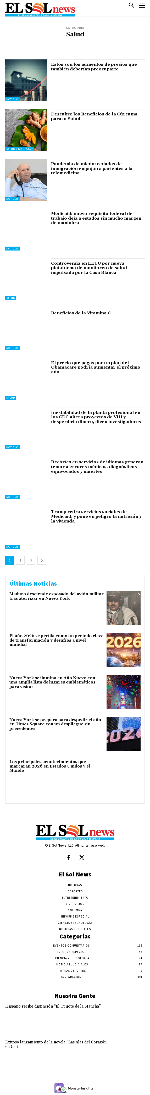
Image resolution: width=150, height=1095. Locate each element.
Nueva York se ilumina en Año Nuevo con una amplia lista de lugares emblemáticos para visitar (52, 682)
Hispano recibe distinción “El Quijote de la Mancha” (53, 1006)
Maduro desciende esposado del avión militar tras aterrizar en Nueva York (56, 596)
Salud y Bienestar (19, 149)
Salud (10, 298)
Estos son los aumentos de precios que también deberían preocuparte (94, 67)
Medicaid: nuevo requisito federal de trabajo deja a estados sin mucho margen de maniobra (96, 218)
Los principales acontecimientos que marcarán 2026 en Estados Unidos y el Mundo (49, 766)
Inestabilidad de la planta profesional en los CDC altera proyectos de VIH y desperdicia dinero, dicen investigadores (96, 417)
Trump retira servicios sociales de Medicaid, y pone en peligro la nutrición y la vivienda (96, 516)
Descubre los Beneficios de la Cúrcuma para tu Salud (94, 116)
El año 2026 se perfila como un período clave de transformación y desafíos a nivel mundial (56, 640)
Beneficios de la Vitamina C (81, 313)
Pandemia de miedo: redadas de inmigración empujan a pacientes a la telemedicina (91, 168)
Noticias (12, 99)
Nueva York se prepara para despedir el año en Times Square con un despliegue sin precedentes (55, 724)
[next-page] (41, 560)
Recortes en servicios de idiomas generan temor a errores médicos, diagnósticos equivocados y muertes (97, 466)
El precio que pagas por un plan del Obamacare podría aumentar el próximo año (95, 367)
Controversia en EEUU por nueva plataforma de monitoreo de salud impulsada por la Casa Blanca (89, 268)
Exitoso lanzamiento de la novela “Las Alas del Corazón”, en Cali (57, 1044)
